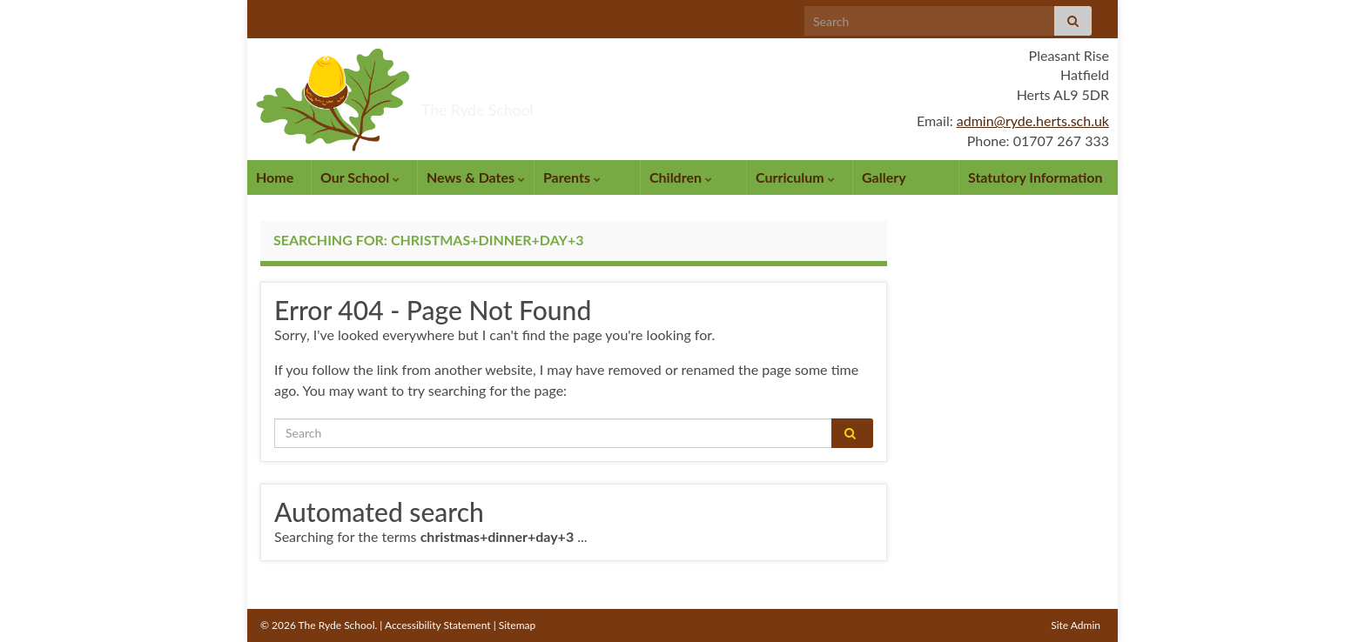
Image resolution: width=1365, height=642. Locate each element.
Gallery (884, 177)
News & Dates (476, 177)
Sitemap (517, 625)
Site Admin (1075, 625)
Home (274, 177)
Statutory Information (1035, 177)
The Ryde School (542, 103)
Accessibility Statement (438, 625)
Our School (360, 177)
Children (680, 177)
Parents (572, 177)
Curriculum (795, 177)
